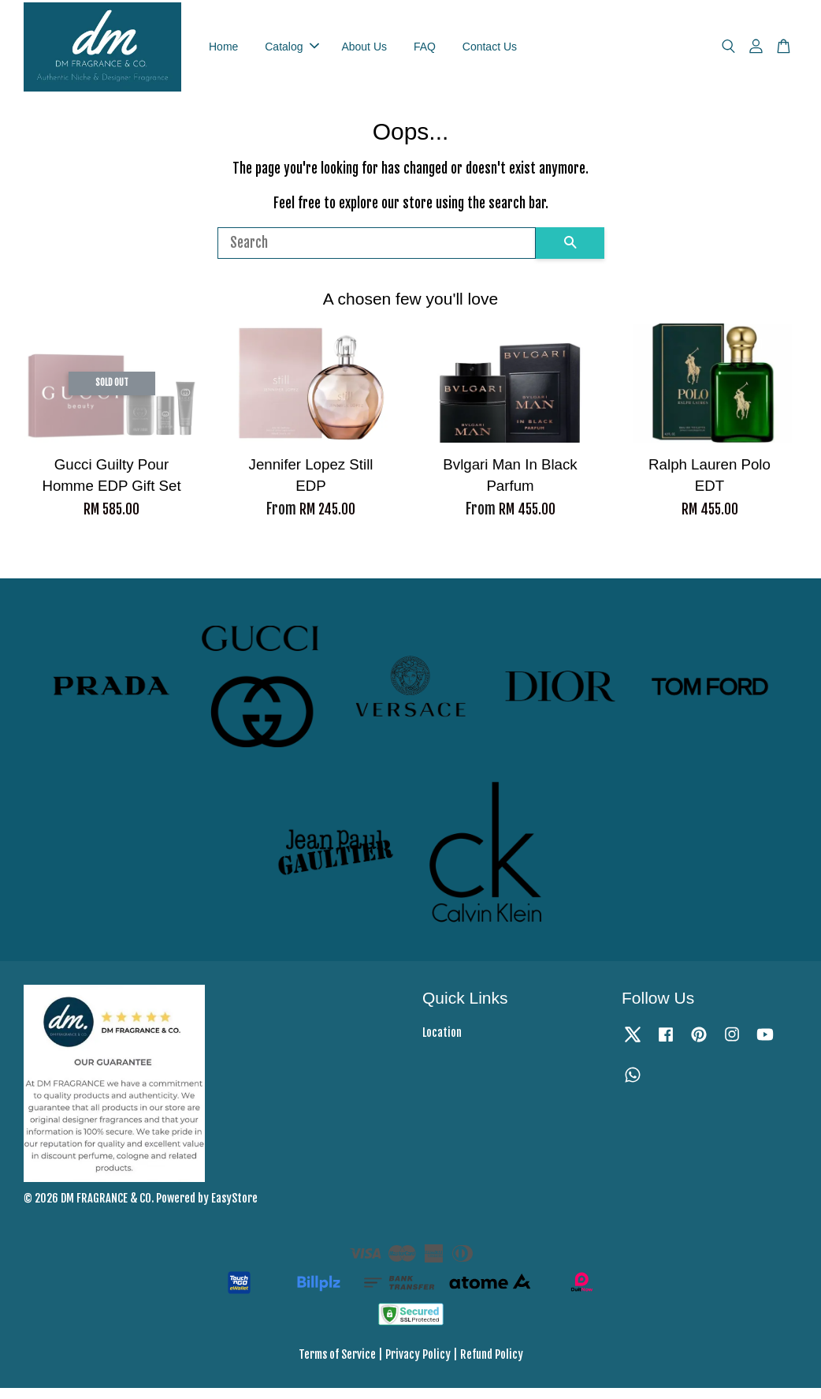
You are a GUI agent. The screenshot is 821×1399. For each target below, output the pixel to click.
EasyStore (234, 1209)
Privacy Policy (418, 1364)
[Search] (376, 253)
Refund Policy (491, 1364)
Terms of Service (337, 1364)
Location (442, 1043)
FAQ (425, 51)
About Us (364, 51)
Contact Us (490, 51)
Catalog (291, 51)
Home (223, 51)
